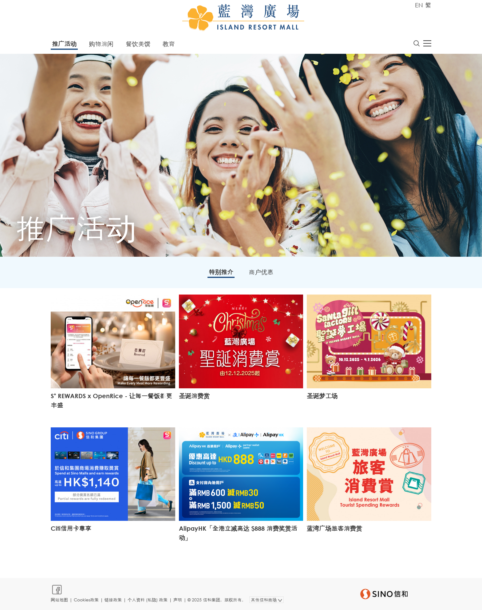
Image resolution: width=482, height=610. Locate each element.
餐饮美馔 (138, 43)
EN (419, 5)
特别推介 (221, 271)
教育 (169, 43)
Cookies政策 (86, 600)
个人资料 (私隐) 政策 (148, 600)
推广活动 (64, 43)
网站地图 (59, 600)
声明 (177, 600)
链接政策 (113, 600)
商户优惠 (261, 271)
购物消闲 (101, 43)
